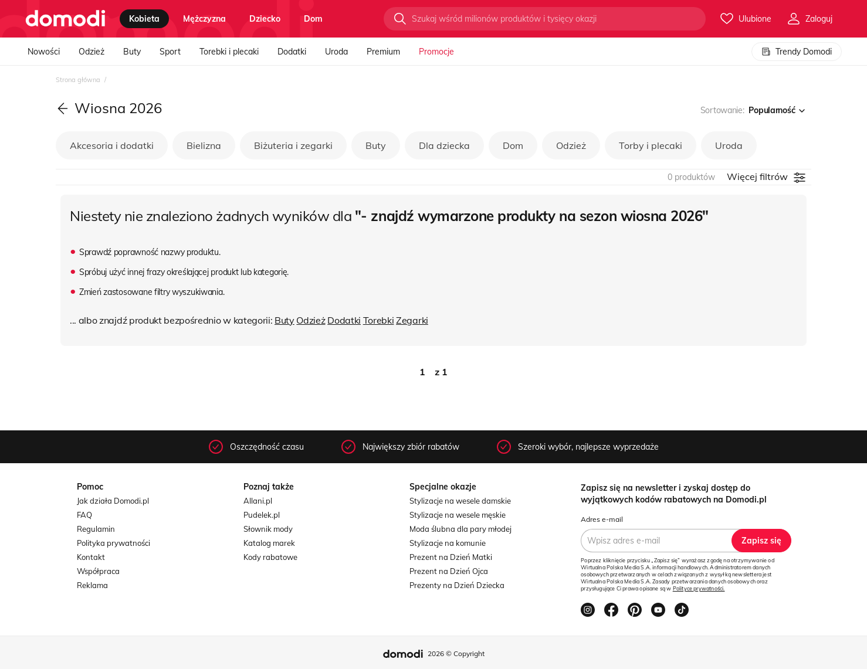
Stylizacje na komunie (447, 543)
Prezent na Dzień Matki (450, 557)
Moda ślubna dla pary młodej (460, 529)
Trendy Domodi (796, 51)
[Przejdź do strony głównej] (65, 18)
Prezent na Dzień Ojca (448, 571)
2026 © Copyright (456, 653)
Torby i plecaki (650, 145)
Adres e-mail (602, 519)
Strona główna (79, 80)
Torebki (378, 320)
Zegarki (412, 320)
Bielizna (204, 145)
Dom (513, 145)
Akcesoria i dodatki (112, 145)
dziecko (264, 18)
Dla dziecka (444, 145)
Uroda (336, 51)
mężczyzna (204, 18)
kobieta (144, 18)
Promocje (436, 51)
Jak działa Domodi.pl (113, 500)
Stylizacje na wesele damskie (460, 500)
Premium (383, 51)
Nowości (44, 51)
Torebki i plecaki (229, 51)
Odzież (91, 51)
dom (313, 18)
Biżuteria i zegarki (293, 145)
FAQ (84, 514)
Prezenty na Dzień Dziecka (456, 585)
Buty (132, 51)
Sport (170, 51)
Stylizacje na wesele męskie (457, 514)
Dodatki (291, 51)
